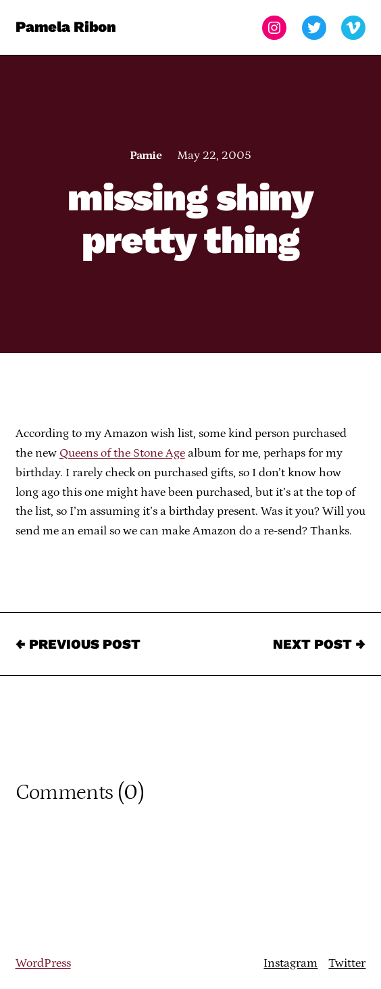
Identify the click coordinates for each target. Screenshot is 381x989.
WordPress (43, 963)
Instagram (290, 963)
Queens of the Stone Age (122, 453)
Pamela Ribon (66, 27)
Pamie (145, 155)
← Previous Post (78, 644)
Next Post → (319, 644)
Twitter (346, 963)
